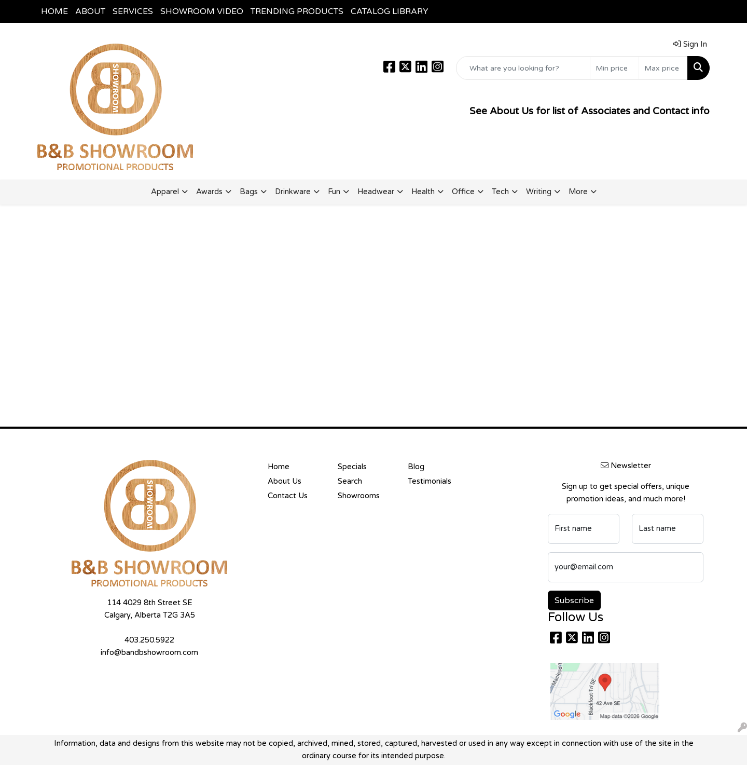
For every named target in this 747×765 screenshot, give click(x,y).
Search (350, 481)
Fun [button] (334, 191)
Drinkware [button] (293, 191)
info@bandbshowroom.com (149, 652)
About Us (284, 481)
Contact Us (288, 495)
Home (278, 466)
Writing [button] (538, 191)
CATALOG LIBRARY (389, 11)
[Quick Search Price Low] (614, 68)
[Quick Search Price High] (663, 68)
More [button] (578, 191)
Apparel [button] (165, 191)
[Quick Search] (523, 68)
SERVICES (133, 11)
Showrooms (359, 495)
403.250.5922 (149, 640)
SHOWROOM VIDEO (201, 11)
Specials (352, 466)
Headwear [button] (375, 191)
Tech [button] (500, 191)
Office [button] (463, 191)
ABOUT (90, 11)
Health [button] (423, 191)
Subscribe (574, 600)
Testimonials (429, 481)
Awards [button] (209, 191)
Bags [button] (249, 191)
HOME (54, 11)
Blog (416, 466)
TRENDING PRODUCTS (297, 11)
